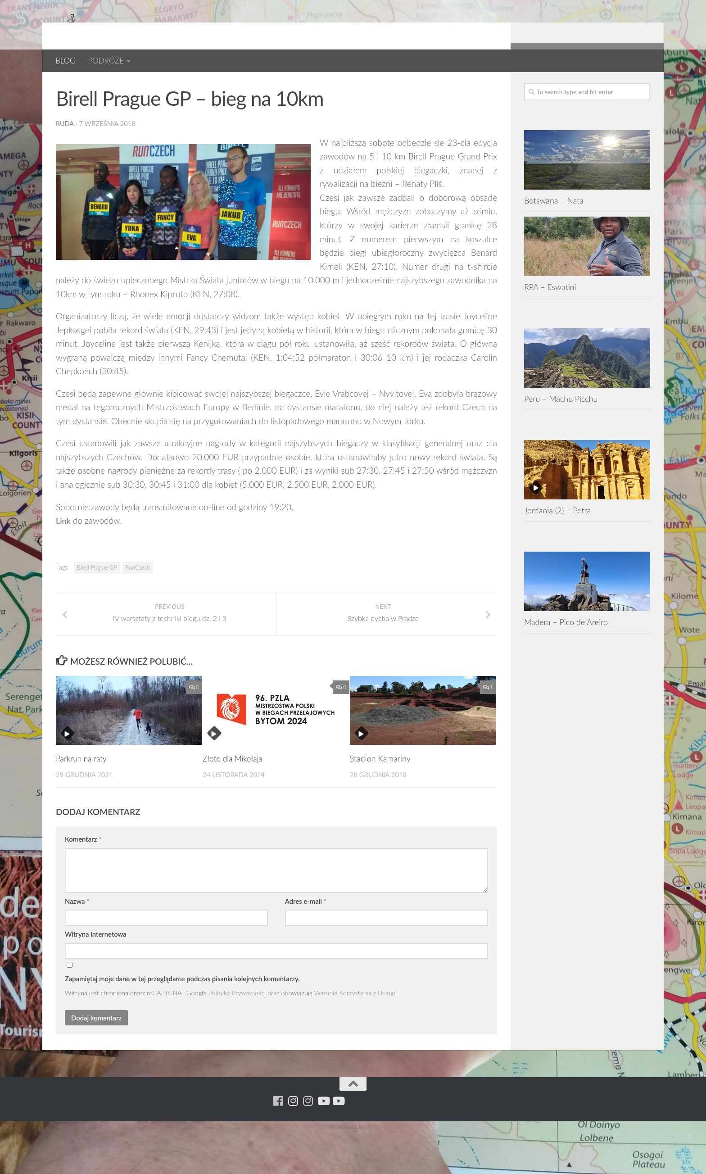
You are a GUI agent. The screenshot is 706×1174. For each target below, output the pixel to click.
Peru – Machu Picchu (560, 428)
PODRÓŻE (105, 60)
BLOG (65, 60)
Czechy (98, 85)
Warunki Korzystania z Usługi (354, 1034)
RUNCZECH (178, 85)
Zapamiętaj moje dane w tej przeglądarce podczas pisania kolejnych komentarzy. (182, 1019)
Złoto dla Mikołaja (234, 799)
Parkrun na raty (82, 799)
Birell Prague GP (97, 596)
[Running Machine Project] (614, 85)
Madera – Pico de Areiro (566, 651)
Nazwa (77, 942)
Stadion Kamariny (380, 799)
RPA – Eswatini (550, 316)
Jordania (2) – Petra (557, 539)
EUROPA (135, 85)
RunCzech (138, 596)
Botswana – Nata (554, 230)
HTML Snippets (320, 1168)
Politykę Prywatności (237, 1034)
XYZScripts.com (385, 1168)
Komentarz (83, 880)
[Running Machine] (585, 85)
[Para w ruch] (600, 85)
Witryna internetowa (96, 975)
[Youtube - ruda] (629, 85)
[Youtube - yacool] (644, 85)
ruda (65, 153)
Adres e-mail (305, 942)
